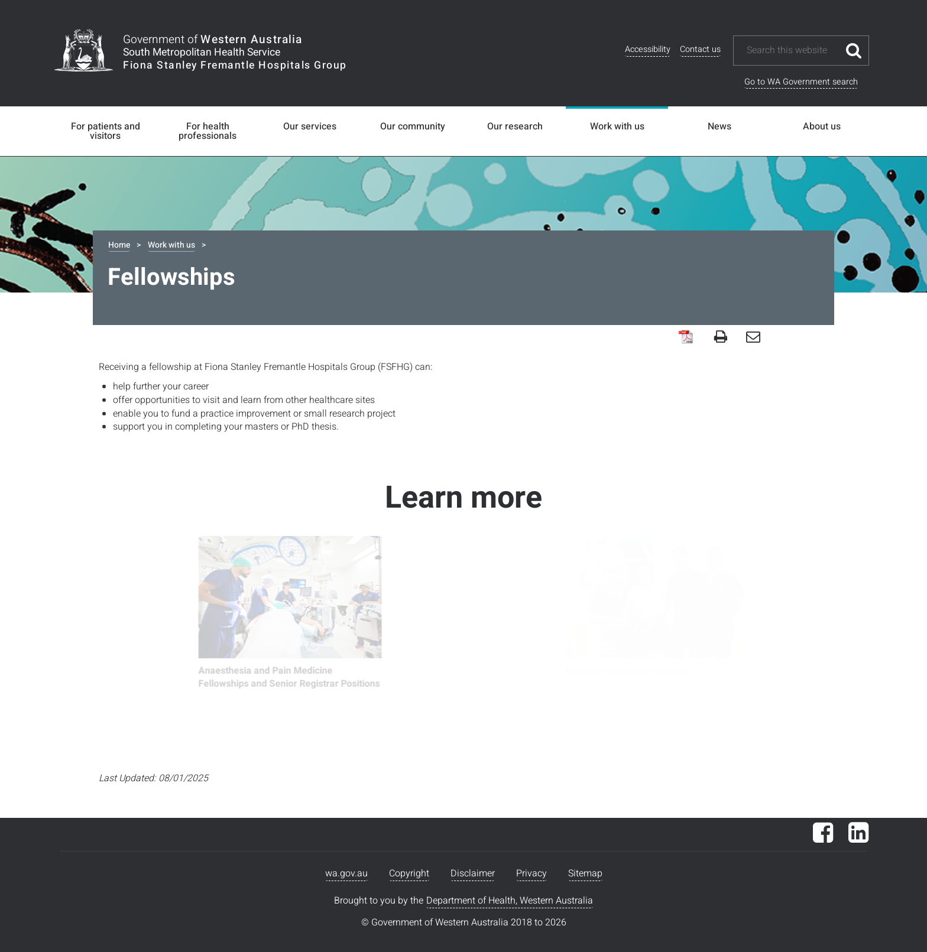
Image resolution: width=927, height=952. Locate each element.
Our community (412, 126)
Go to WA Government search (801, 82)
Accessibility (647, 49)
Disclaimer (472, 873)
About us (822, 126)
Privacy (531, 873)
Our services (309, 126)
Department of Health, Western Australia (509, 900)
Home (119, 245)
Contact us (700, 49)
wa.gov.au (346, 873)
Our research (515, 126)
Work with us (617, 126)
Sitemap (585, 873)
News (719, 126)
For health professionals (207, 131)
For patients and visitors (105, 131)
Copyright (409, 873)
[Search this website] (792, 50)
